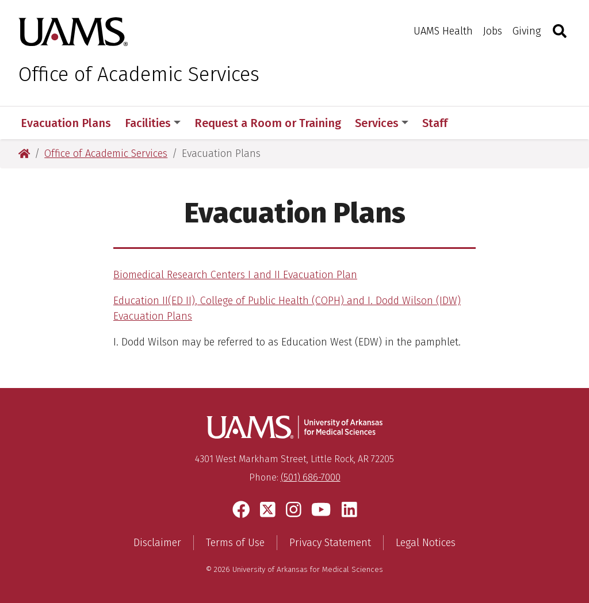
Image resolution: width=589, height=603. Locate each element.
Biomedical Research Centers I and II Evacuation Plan (235, 274)
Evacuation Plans (66, 123)
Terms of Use (235, 542)
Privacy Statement (330, 542)
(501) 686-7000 (311, 477)
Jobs (492, 31)
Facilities (153, 123)
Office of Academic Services (138, 74)
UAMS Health (443, 31)
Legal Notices (426, 542)
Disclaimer (157, 542)
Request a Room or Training (267, 123)
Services (381, 123)
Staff (435, 123)
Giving (526, 31)
